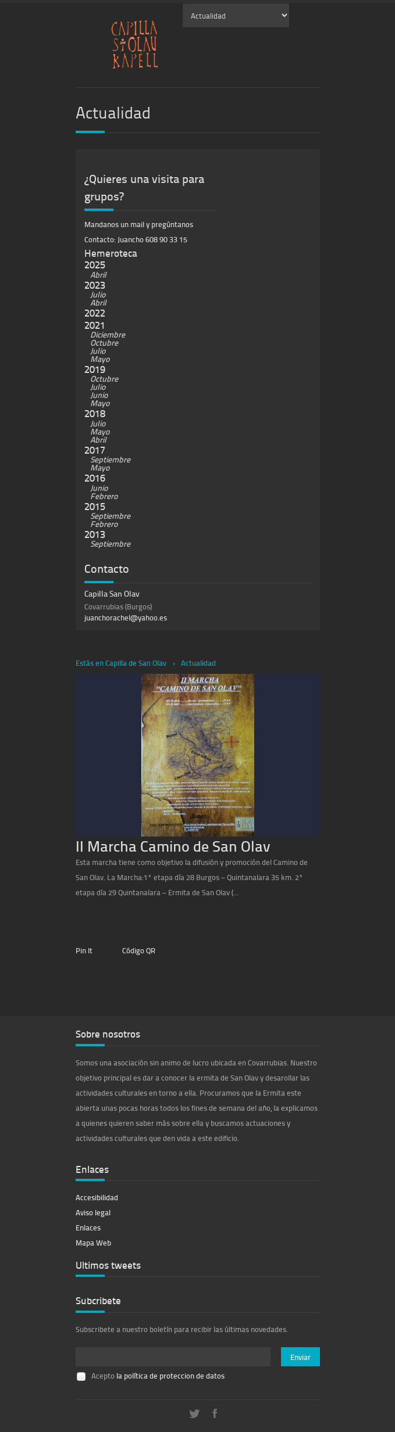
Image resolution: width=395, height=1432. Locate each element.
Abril (98, 274)
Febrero (104, 495)
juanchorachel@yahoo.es (125, 617)
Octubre (104, 342)
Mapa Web (93, 1242)
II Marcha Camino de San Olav (173, 845)
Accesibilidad (97, 1197)
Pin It (84, 950)
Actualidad (198, 663)
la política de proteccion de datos (170, 1375)
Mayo (99, 358)
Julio (97, 294)
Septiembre (110, 459)
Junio (99, 394)
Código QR (138, 950)
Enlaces (88, 1227)
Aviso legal (93, 1212)
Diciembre (107, 334)
